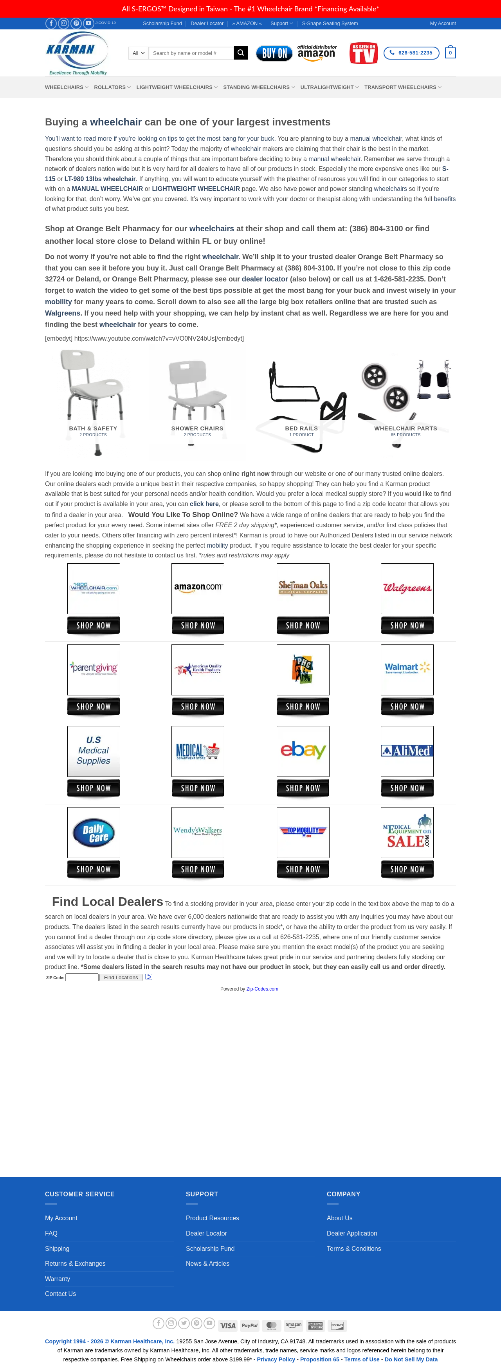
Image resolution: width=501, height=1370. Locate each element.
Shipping (57, 1248)
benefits (445, 199)
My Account (61, 1218)
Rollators (112, 87)
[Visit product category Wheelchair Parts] (406, 402)
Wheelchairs (67, 87)
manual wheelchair (376, 138)
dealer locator (265, 279)
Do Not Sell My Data (411, 1359)
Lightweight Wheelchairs (177, 87)
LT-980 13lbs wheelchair (100, 179)
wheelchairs (390, 188)
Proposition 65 (319, 1359)
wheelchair (116, 121)
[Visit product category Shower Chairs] (197, 402)
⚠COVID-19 (105, 22)
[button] (450, 53)
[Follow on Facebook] (51, 23)
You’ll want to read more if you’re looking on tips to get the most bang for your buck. (160, 138)
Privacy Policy (276, 1359)
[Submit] (240, 53)
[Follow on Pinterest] (76, 23)
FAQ (51, 1233)
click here (204, 504)
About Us (340, 1218)
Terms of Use (362, 1359)
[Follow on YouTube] (88, 23)
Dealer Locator (207, 23)
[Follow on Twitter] (184, 1323)
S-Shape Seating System (330, 23)
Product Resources (212, 1218)
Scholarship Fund (162, 23)
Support (281, 23)
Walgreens (62, 313)
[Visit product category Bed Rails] (301, 402)
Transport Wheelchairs (403, 87)
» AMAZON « (247, 23)
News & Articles (207, 1263)
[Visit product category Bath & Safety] (93, 402)
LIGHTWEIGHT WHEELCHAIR (196, 188)
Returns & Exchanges (75, 1263)
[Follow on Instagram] (63, 23)
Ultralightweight (330, 87)
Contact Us (60, 1293)
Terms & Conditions (354, 1248)
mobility (58, 302)
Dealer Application (352, 1233)
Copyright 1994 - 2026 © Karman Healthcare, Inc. (110, 1341)
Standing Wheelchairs (259, 87)
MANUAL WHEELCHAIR (107, 188)
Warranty (57, 1279)
